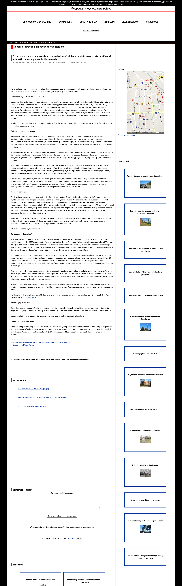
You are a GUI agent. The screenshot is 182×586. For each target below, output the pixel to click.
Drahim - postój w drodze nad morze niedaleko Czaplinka (145, 218)
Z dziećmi (109, 22)
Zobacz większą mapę (126, 135)
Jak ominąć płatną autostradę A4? (145, 354)
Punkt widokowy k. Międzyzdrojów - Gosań (145, 526)
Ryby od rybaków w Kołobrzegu (145, 470)
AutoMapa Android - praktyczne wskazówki (145, 295)
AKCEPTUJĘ (119, 4)
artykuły (22, 42)
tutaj (163, 2)
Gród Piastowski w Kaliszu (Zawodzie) (145, 436)
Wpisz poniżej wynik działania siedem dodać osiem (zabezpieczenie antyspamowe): (62, 527)
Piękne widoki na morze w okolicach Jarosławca (145, 323)
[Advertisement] (63, 81)
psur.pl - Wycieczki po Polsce (91, 8)
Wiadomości (152, 22)
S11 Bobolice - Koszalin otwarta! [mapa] (33, 389)
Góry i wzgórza (88, 22)
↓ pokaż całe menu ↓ (91, 31)
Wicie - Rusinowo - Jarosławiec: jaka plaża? (145, 181)
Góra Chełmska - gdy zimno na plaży (32, 406)
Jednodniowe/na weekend (37, 22)
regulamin (71, 538)
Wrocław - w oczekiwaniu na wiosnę (145, 500)
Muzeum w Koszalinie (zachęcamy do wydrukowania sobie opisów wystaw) (41, 342)
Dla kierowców (130, 22)
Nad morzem (65, 22)
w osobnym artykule (28, 297)
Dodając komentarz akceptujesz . (58, 538)
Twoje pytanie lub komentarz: (62, 493)
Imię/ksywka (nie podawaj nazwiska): (62, 516)
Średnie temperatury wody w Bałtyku (145, 409)
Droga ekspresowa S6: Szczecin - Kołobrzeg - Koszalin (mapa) (42, 397)
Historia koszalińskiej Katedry (23, 345)
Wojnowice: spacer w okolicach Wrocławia (145, 380)
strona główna (13, 42)
